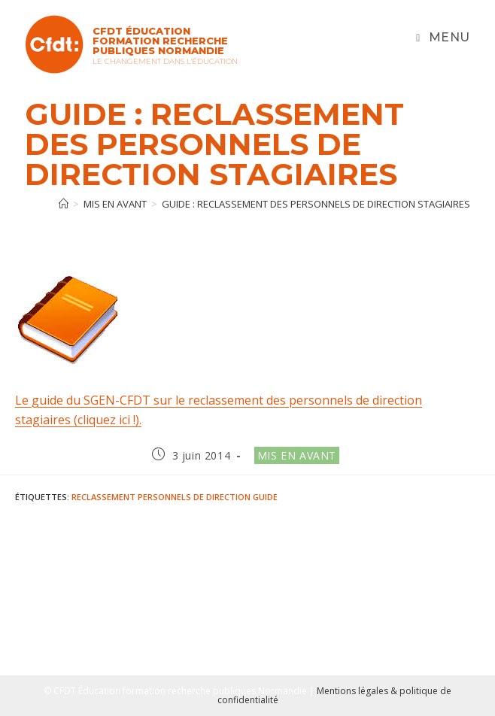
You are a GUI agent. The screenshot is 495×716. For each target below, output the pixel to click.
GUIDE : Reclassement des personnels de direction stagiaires (316, 204)
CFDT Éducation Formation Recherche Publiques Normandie (160, 40)
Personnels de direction (194, 496)
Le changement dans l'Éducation (165, 61)
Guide (265, 496)
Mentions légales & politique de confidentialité (334, 695)
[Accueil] (63, 204)
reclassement (103, 496)
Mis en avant (296, 455)
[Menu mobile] (443, 37)
